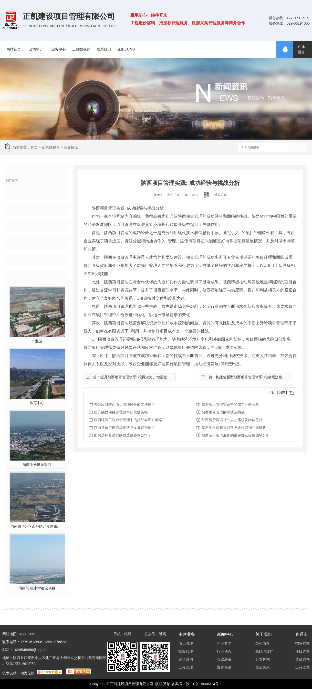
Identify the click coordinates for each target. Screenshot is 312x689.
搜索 (298, 147)
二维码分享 (219, 195)
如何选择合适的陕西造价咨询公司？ (122, 435)
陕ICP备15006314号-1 (204, 684)
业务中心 (58, 49)
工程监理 (186, 667)
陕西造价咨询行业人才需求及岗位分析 (232, 420)
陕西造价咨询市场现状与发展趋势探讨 (124, 427)
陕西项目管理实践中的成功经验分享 (230, 404)
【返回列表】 (278, 393)
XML (32, 634)
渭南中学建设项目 (37, 465)
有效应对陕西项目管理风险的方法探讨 (124, 404)
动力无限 (27, 673)
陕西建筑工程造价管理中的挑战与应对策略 (128, 420)
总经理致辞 (264, 651)
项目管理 (186, 643)
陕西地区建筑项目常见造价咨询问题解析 (234, 427)
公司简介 (36, 49)
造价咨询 (186, 659)
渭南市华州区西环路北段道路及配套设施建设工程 (37, 526)
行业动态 (22, 210)
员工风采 (262, 667)
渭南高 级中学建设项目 (36, 588)
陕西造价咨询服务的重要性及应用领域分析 (236, 435)
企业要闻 (22, 193)
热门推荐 (22, 275)
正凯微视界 (81, 49)
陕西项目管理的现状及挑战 (223, 412)
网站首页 (13, 49)
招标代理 (186, 651)
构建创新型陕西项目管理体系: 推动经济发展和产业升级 (260, 377)
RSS (23, 634)
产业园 (37, 341)
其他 (17, 259)
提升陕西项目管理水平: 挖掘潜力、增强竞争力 (137, 377)
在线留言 (301, 49)
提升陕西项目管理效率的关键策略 (121, 412)
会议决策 (22, 226)
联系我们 (104, 49)
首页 (34, 147)
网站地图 (9, 634)
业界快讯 (71, 147)
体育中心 (37, 403)
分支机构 (262, 659)
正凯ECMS (126, 49)
